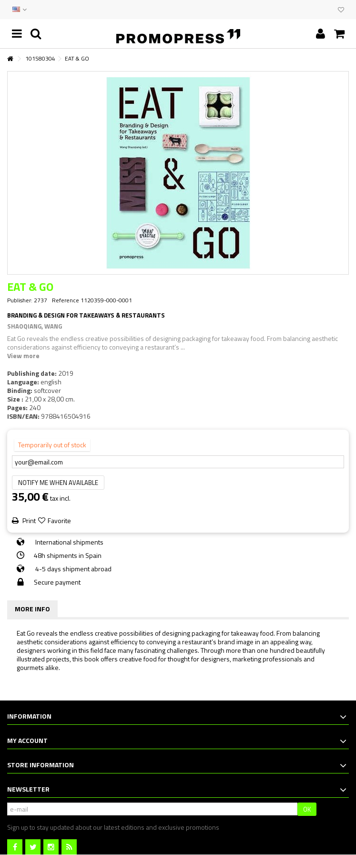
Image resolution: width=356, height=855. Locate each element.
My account (27, 740)
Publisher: (19, 300)
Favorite (59, 520)
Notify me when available (58, 482)
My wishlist (341, 10)
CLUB (328, 9)
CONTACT (309, 9)
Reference (65, 300)
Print (28, 520)
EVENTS (319, 9)
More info (32, 609)
